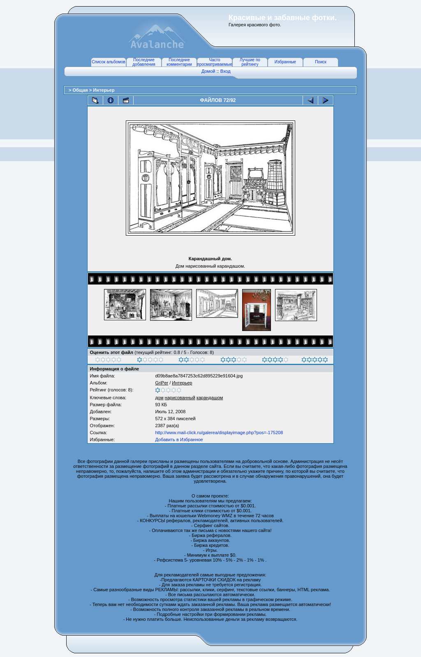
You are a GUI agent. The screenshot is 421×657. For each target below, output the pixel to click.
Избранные (285, 62)
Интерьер (103, 90)
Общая (80, 90)
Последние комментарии (179, 62)
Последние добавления (143, 62)
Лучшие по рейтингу (250, 62)
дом (159, 397)
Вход (225, 71)
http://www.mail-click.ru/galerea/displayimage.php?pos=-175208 (219, 432)
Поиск (320, 62)
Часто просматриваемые (214, 62)
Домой (208, 71)
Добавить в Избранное (179, 439)
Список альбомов (108, 62)
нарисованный (180, 397)
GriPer (161, 382)
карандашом (210, 397)
